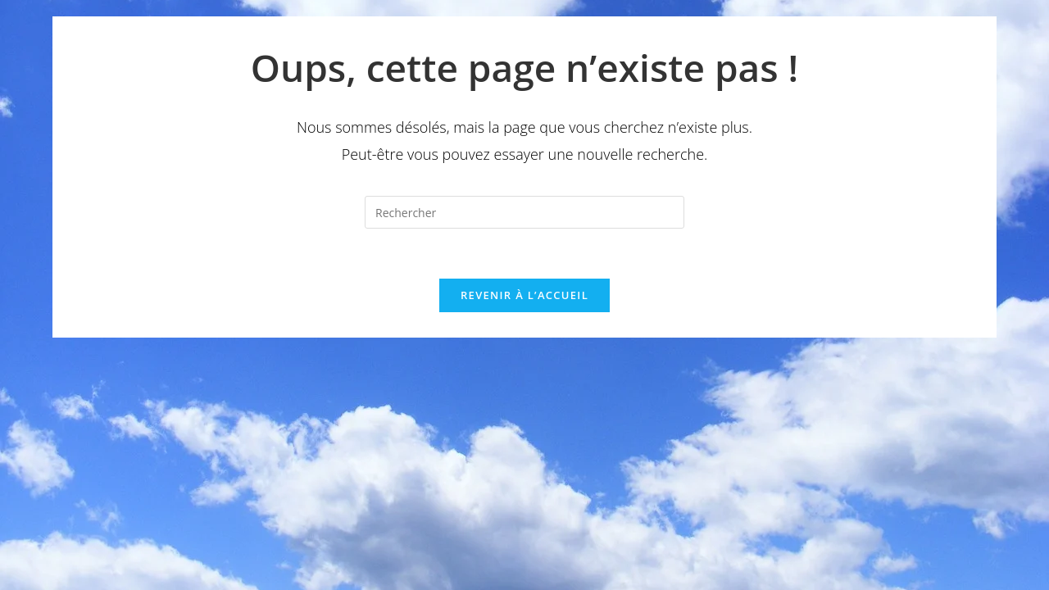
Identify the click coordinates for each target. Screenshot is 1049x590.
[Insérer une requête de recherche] (524, 212)
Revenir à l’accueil (524, 295)
